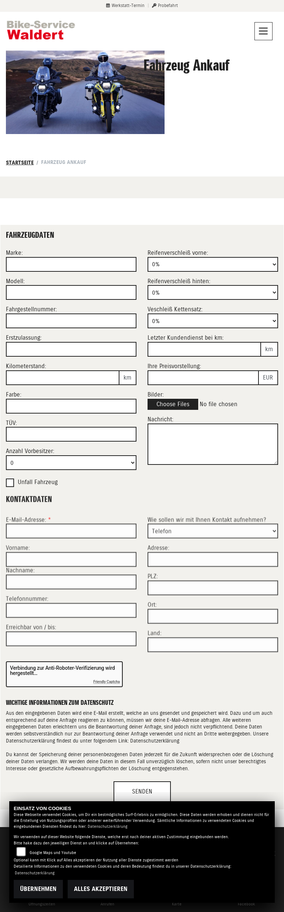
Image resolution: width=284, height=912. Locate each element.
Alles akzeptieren (101, 888)
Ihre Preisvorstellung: (174, 366)
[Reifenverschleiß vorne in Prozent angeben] (213, 264)
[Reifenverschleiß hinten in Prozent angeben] (213, 292)
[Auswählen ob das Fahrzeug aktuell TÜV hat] (71, 434)
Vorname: (18, 573)
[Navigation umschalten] (263, 31)
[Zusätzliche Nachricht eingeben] (213, 444)
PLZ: (153, 602)
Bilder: (156, 394)
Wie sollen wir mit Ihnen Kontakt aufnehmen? (207, 545)
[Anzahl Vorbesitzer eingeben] (71, 462)
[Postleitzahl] (213, 613)
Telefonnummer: (27, 624)
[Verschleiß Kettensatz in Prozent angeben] (213, 320)
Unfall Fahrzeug (38, 482)
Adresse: (158, 573)
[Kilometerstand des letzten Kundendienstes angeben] (204, 349)
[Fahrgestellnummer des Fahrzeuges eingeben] (71, 320)
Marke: (14, 252)
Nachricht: (160, 419)
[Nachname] (71, 607)
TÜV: (11, 422)
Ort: (152, 630)
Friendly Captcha (106, 682)
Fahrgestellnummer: (31, 309)
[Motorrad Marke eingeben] (71, 264)
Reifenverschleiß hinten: (179, 281)
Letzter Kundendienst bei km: (186, 337)
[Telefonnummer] (71, 636)
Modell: (15, 281)
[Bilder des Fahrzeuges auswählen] (213, 404)
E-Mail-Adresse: (28, 545)
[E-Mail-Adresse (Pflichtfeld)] (71, 556)
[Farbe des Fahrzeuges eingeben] (71, 406)
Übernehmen (38, 888)
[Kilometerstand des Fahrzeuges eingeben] (62, 377)
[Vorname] (71, 585)
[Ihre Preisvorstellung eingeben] (203, 377)
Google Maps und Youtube (53, 852)
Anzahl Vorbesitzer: (30, 451)
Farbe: (13, 394)
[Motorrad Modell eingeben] (71, 292)
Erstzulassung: (24, 337)
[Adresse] (213, 585)
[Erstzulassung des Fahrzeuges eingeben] (71, 349)
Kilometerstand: (26, 366)
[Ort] (213, 642)
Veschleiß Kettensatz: (175, 309)
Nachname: (20, 596)
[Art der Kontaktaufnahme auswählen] (213, 556)
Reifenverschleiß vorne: (178, 252)
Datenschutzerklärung (154, 741)
